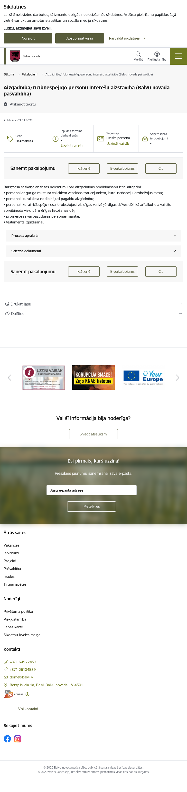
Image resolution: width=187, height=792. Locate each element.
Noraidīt (28, 38)
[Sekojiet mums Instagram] (17, 738)
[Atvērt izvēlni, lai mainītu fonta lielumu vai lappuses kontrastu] (157, 57)
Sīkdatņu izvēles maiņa (22, 635)
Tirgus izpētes (15, 584)
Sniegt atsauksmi (93, 434)
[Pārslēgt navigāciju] (178, 56)
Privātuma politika (18, 611)
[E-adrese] (13, 694)
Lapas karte (13, 627)
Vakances (11, 545)
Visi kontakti (28, 709)
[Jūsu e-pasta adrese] (92, 490)
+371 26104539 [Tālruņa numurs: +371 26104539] (23, 669)
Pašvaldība (12, 568)
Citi (161, 168)
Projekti (10, 561)
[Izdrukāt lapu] (93, 304)
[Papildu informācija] (27, 694)
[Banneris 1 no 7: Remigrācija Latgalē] (43, 377)
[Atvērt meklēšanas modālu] (138, 57)
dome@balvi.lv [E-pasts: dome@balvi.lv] (21, 677)
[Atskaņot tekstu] (23, 104)
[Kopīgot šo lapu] (93, 313)
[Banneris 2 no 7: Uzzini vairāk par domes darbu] (93, 377)
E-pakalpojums (122, 168)
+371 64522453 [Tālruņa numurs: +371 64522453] (23, 662)
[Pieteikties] (91, 506)
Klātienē (83, 168)
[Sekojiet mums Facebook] (7, 738)
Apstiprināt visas (79, 38)
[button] (72, 146)
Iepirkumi (11, 553)
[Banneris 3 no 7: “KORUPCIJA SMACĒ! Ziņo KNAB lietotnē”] (143, 377)
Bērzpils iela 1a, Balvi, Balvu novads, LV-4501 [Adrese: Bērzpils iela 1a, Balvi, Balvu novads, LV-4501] (46, 685)
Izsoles (9, 576)
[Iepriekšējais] (9, 377)
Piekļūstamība (15, 619)
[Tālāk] (177, 377)
